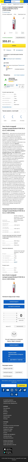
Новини (5, 410)
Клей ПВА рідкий (7, 376)
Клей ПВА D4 (19, 372)
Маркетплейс (6, 417)
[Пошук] (22, 1)
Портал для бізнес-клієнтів (9, 444)
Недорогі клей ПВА (8, 368)
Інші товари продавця (19, 75)
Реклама (5, 418)
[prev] (21, 111)
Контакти (5, 411)
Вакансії (5, 413)
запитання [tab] (19, 326)
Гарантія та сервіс (7, 430)
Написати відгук (14, 301)
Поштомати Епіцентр (8, 437)
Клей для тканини (8, 372)
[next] (25, 111)
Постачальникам (7, 415)
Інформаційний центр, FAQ (9, 401)
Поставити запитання (14, 306)
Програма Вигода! (7, 436)
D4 (14, 260)
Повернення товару (7, 429)
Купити (14, 45)
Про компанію (6, 408)
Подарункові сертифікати (9, 434)
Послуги (5, 432)
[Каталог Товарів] (2, 1)
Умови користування (8, 442)
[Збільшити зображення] (23, 18)
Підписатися (22, 385)
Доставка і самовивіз (8, 427)
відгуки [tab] (7, 326)
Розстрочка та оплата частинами (11, 425)
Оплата (5, 423)
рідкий (15, 262)
